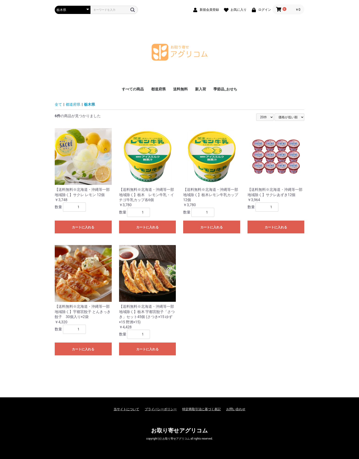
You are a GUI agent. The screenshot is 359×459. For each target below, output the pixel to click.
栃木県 (89, 104)
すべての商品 (133, 89)
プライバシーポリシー (161, 409)
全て (58, 104)
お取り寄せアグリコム (179, 430)
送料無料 (180, 89)
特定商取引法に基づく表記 (201, 409)
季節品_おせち (225, 89)
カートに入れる (83, 227)
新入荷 (200, 89)
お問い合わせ (235, 409)
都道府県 (158, 89)
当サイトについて (126, 409)
